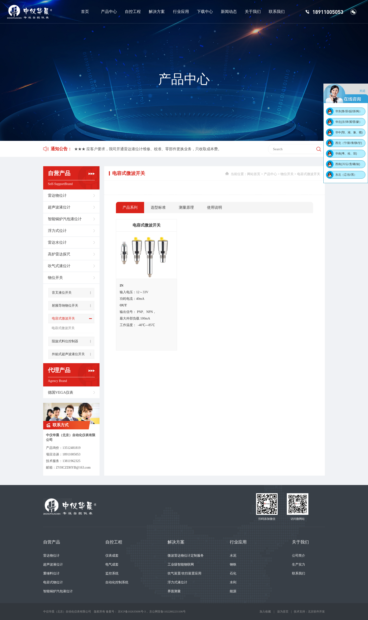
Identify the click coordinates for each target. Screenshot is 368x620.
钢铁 (233, 564)
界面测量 (174, 591)
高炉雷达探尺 (59, 254)
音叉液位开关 (62, 292)
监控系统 (112, 573)
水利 (233, 582)
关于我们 (253, 11)
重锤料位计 (51, 573)
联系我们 (277, 11)
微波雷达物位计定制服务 (186, 555)
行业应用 (181, 11)
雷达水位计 (57, 242)
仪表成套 (112, 555)
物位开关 (55, 278)
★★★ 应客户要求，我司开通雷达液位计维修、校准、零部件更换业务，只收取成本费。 (148, 149)
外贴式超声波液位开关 (68, 354)
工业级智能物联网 (181, 564)
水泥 (233, 555)
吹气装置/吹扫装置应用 (184, 573)
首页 (85, 11)
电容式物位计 (53, 582)
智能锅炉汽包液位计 (65, 219)
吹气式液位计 (59, 266)
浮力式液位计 (177, 582)
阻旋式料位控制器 (65, 341)
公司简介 (298, 555)
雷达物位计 (57, 195)
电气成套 (112, 564)
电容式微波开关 (63, 318)
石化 (233, 573)
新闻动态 (229, 11)
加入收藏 (265, 611)
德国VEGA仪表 (60, 392)
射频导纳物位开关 (65, 305)
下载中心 (205, 11)
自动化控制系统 (116, 582)
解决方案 (157, 11)
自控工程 (133, 11)
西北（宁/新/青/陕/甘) (348, 143)
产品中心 (109, 11)
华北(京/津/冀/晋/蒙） (348, 121)
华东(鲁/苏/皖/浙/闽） (348, 111)
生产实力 (298, 564)
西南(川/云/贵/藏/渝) (347, 164)
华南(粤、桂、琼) (346, 153)
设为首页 (282, 611)
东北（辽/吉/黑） (346, 174)
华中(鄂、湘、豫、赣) (349, 132)
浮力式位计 (57, 231)
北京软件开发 (316, 611)
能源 (233, 591)
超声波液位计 (59, 207)
